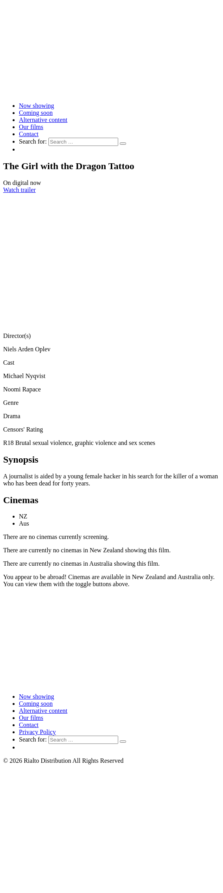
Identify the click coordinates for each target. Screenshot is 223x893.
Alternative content (43, 119)
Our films (31, 127)
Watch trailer (19, 189)
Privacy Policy (37, 732)
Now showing (36, 105)
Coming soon (36, 112)
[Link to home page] (111, 92)
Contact (29, 134)
